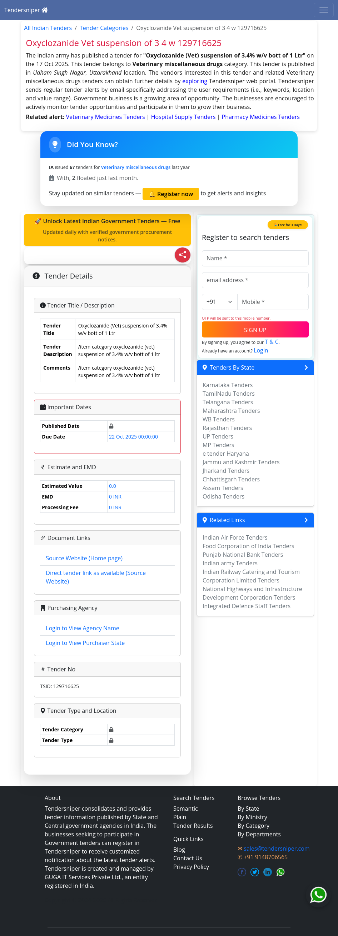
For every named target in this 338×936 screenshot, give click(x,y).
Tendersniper (26, 10)
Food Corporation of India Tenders (248, 546)
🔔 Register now (171, 194)
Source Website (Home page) (84, 558)
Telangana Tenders (228, 402)
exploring (194, 81)
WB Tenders (219, 419)
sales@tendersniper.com (276, 848)
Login (261, 350)
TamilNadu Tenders (229, 393)
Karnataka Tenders (228, 385)
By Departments (259, 834)
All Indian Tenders (48, 28)
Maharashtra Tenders (231, 411)
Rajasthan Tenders (227, 428)
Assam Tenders (223, 488)
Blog (179, 850)
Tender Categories (104, 28)
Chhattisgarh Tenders (231, 479)
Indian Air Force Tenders (235, 537)
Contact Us (187, 858)
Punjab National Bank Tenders (243, 555)
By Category (253, 826)
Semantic (185, 808)
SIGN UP (255, 330)
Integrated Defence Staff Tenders (246, 606)
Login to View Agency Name (82, 628)
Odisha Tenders (223, 496)
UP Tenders (218, 436)
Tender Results (193, 826)
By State (248, 808)
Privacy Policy (191, 867)
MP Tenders (218, 445)
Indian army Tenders (230, 563)
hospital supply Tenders (184, 117)
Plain (179, 817)
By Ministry (252, 817)
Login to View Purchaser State (85, 643)
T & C (272, 342)
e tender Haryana (226, 453)
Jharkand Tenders (226, 471)
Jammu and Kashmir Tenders (241, 462)
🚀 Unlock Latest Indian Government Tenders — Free (107, 230)
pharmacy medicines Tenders (261, 117)
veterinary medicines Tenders (106, 117)
